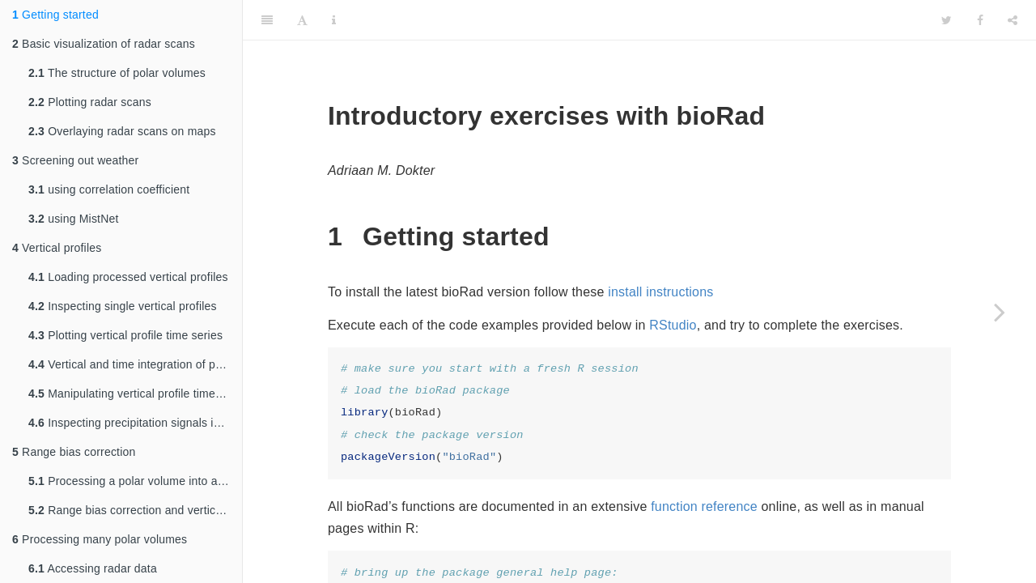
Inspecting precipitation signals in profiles (135, 422)
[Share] (1013, 20)
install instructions (660, 292)
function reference (704, 506)
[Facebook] (980, 20)
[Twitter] (946, 20)
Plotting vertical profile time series (125, 335)
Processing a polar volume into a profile (135, 480)
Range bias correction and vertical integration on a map (135, 510)
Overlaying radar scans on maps (122, 131)
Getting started (55, 14)
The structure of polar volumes (117, 72)
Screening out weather (75, 160)
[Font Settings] (302, 20)
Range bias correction (73, 451)
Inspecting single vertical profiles (122, 306)
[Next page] (999, 311)
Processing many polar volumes (99, 539)
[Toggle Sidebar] (267, 20)
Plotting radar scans (89, 102)
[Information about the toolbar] (334, 20)
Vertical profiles (56, 247)
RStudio (672, 325)
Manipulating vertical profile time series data (135, 393)
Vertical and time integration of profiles (135, 364)
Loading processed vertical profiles (128, 276)
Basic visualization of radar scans (103, 43)
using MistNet (73, 218)
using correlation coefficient (108, 189)
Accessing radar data (92, 568)
